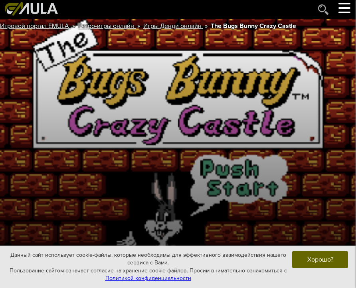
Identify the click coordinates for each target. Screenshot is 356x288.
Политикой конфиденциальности (148, 278)
